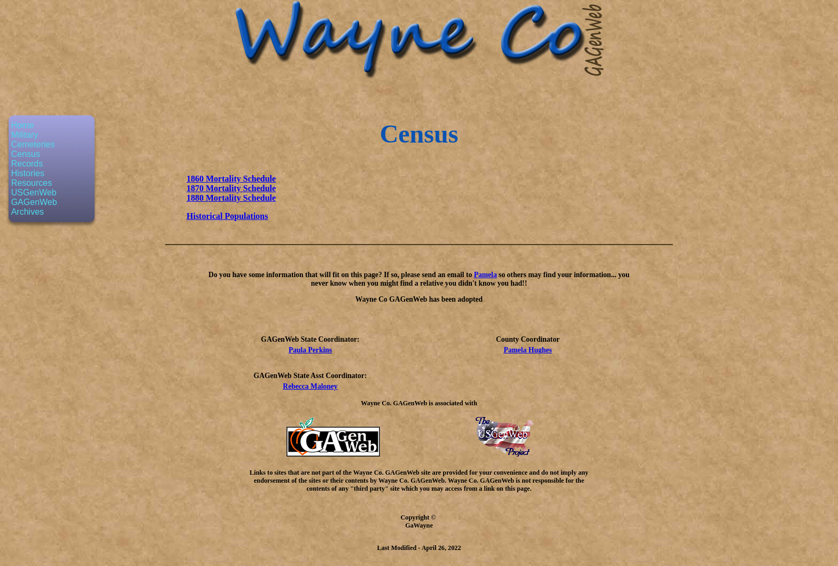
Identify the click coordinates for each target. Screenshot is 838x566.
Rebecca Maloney (310, 386)
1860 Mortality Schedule (231, 178)
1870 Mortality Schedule (231, 188)
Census (25, 154)
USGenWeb (34, 192)
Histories (27, 173)
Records (27, 163)
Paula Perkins (310, 350)
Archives (27, 211)
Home (22, 125)
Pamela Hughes (527, 350)
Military (24, 134)
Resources (31, 182)
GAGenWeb (34, 202)
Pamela (485, 275)
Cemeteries (33, 144)
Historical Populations (227, 216)
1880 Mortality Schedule (231, 197)
